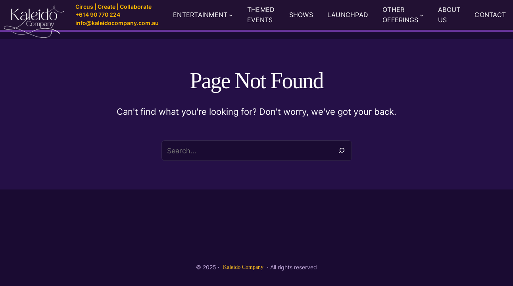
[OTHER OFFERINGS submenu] (422, 15)
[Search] (341, 150)
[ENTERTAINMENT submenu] (231, 15)
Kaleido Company (243, 267)
